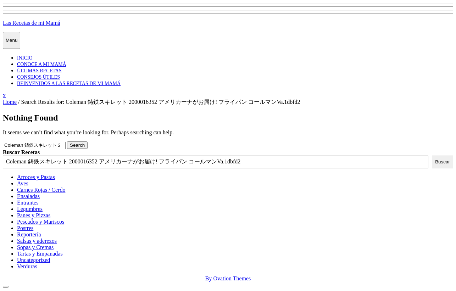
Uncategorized (33, 260)
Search (77, 145)
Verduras (27, 266)
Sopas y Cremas (35, 247)
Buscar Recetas (21, 152)
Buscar (442, 161)
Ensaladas (28, 196)
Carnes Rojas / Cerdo (41, 190)
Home (10, 102)
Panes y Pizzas (33, 215)
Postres (25, 228)
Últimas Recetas (39, 70)
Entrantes (27, 203)
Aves (22, 183)
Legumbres (30, 209)
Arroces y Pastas (36, 177)
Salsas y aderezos (37, 241)
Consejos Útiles (38, 77)
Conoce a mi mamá (41, 64)
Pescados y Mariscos (40, 222)
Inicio (25, 58)
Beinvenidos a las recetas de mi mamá (69, 83)
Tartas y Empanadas (40, 254)
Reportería (29, 234)
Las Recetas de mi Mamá (31, 23)
